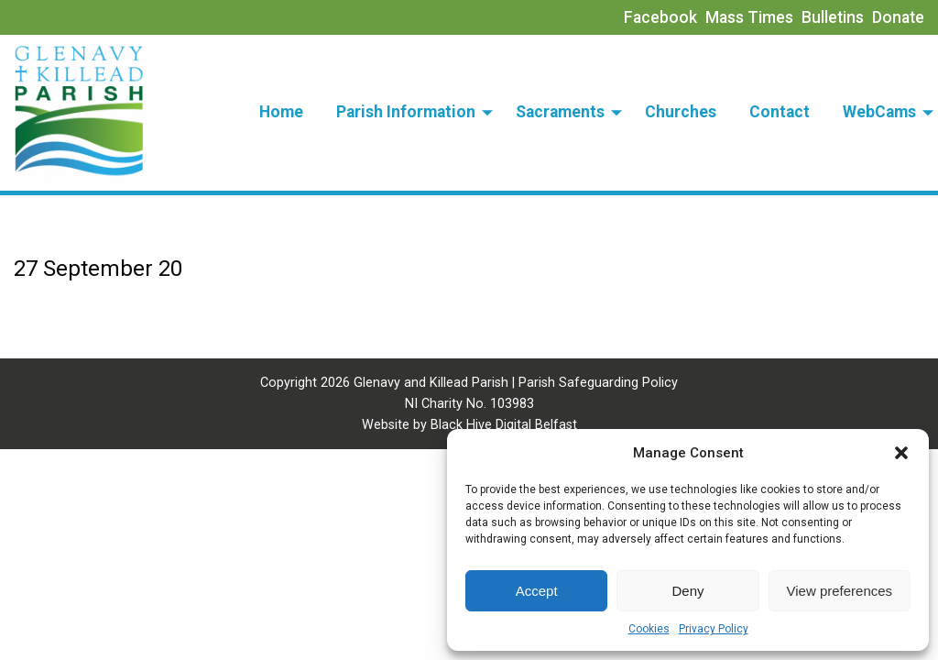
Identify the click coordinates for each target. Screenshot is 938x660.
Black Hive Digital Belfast (504, 425)
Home (281, 112)
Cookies (649, 628)
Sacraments (560, 112)
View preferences (840, 591)
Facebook (660, 17)
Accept (537, 591)
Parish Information (405, 112)
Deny (687, 591)
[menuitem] (281, 113)
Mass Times (749, 17)
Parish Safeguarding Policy (598, 382)
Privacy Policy (713, 628)
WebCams (879, 112)
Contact (779, 112)
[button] (901, 453)
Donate (898, 17)
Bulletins (833, 17)
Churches (680, 112)
